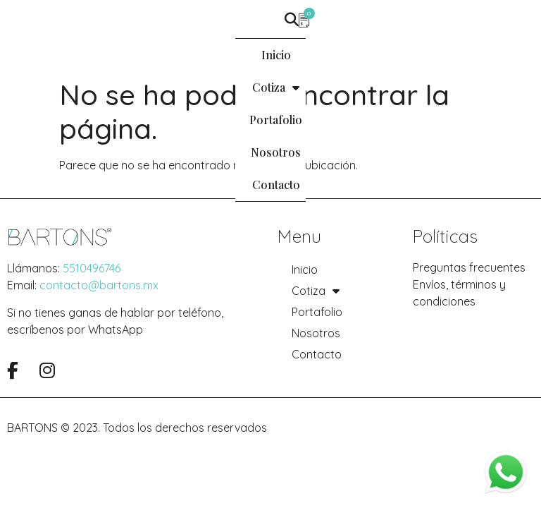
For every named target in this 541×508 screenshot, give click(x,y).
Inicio (115, 54)
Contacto (417, 54)
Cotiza (182, 55)
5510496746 (91, 268)
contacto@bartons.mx (98, 285)
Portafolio (260, 54)
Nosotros (340, 54)
